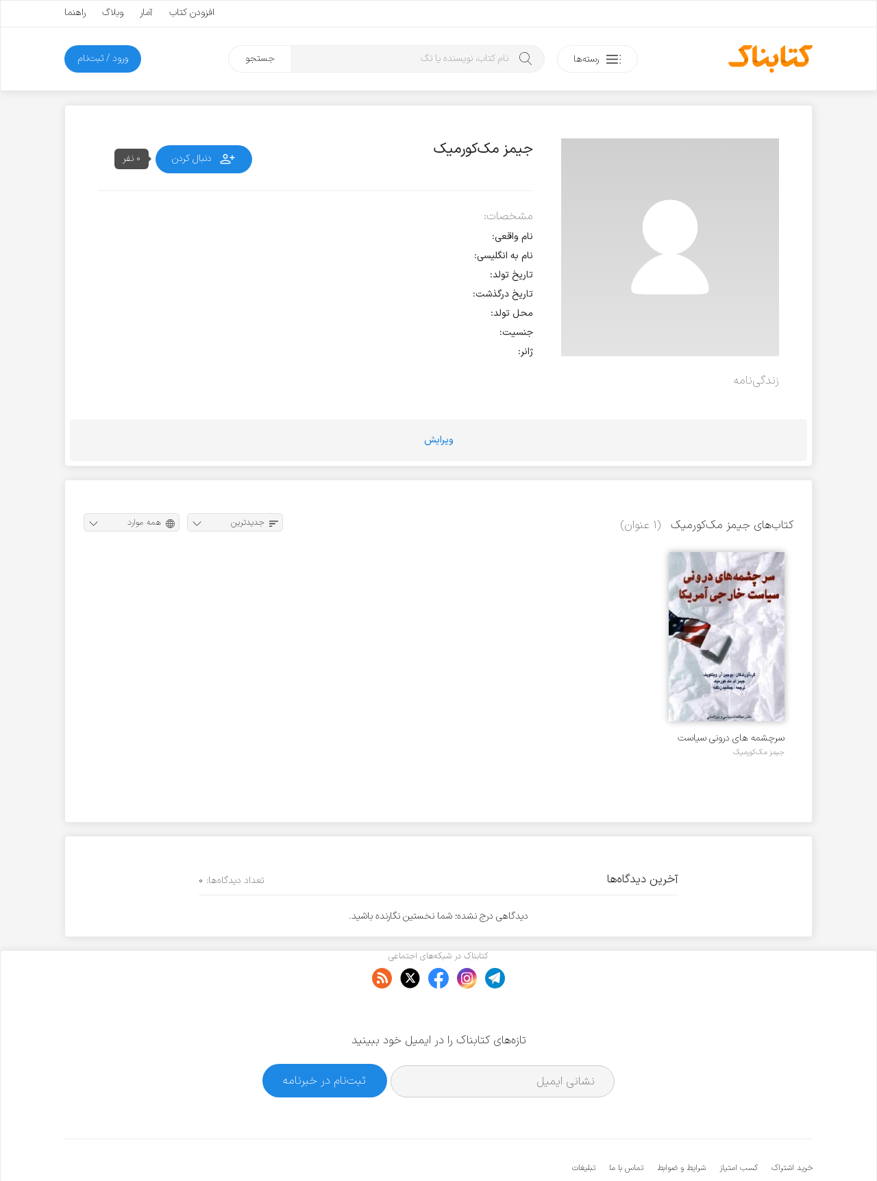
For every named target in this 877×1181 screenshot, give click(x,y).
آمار (146, 12)
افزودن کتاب (191, 12)
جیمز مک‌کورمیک (759, 752)
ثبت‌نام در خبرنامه (324, 1038)
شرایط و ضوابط (681, 1126)
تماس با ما (626, 1126)
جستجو (260, 58)
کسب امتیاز (738, 1126)
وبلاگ (112, 12)
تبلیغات (583, 1126)
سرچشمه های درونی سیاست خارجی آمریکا (731, 738)
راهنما (75, 12)
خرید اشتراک (792, 1126)
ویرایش (439, 440)
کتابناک (740, 1148)
